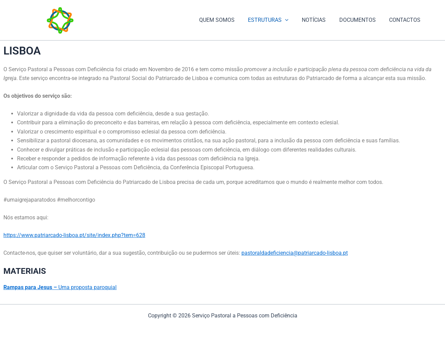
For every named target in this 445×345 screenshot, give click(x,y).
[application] (294, 20)
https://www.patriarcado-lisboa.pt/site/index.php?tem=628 (74, 235)
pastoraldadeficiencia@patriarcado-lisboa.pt (294, 253)
